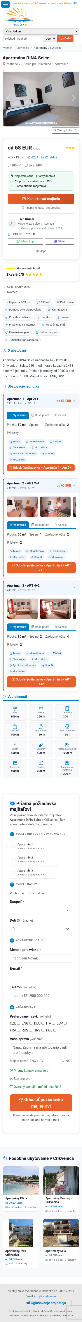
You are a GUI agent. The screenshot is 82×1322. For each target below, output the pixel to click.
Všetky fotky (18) (65, 130)
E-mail (16, 968)
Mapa (41, 251)
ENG (27, 1023)
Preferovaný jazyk (31, 1016)
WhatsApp (25, 241)
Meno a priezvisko (25, 950)
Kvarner (7, 47)
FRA (15, 1030)
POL (51, 1030)
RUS (27, 1030)
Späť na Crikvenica (16, 286)
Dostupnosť (40, 415)
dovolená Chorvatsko (21, 1315)
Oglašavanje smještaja (46, 1303)
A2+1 (34, 157)
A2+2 (44, 157)
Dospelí (17, 902)
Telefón (23, 987)
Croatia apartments (61, 1311)
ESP (62, 1023)
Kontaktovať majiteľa (41, 199)
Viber (59, 241)
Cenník (61, 415)
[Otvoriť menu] (5, 4)
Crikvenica (22, 47)
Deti (21, 920)
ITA (50, 1023)
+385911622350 (21, 234)
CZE (15, 1023)
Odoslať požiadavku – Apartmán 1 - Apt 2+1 (41, 467)
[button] (41, 272)
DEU (39, 1023)
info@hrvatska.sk (45, 1296)
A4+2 (54, 157)
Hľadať (65, 38)
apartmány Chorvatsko (47, 1315)
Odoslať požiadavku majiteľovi (41, 1103)
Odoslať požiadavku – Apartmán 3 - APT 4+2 (41, 682)
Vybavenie (18, 415)
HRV (39, 1030)
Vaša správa (27, 1039)
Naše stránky (41, 1311)
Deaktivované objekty (21, 1311)
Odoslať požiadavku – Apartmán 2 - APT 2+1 (41, 568)
